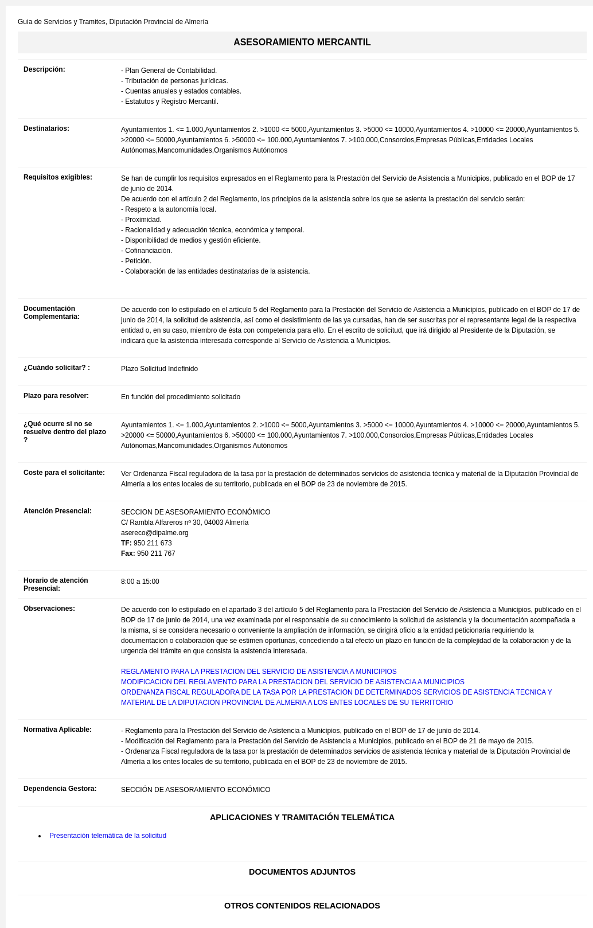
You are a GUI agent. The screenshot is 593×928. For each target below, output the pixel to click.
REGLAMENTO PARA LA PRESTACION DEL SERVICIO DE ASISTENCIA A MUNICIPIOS (259, 672)
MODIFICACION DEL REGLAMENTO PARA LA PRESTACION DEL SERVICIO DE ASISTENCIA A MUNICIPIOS (293, 682)
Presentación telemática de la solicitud (107, 836)
